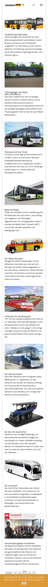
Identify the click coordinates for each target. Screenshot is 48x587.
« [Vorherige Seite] (15, 573)
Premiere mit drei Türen (16, 152)
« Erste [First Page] (8, 573)
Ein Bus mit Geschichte (15, 432)
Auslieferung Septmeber (16, 34)
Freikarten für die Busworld (18, 316)
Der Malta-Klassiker (14, 258)
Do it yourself (11, 485)
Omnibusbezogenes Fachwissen (20, 543)
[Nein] (45, 580)
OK (24, 583)
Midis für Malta (12, 209)
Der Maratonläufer (13, 374)
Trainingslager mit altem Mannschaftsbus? (16, 93)
